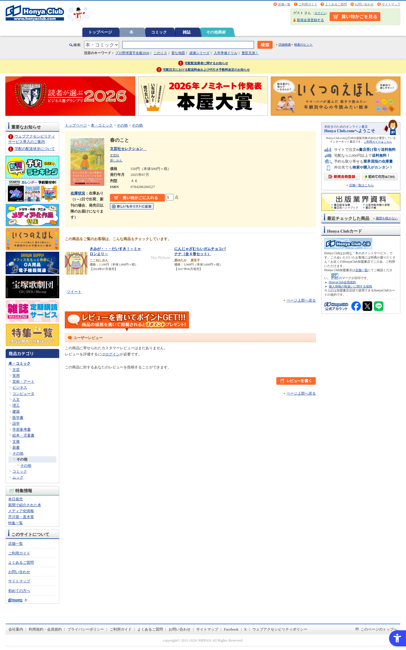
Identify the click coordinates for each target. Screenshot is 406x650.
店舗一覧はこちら (361, 185)
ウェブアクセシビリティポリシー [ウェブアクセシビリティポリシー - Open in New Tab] (279, 629)
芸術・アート (23, 381)
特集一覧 (15, 523)
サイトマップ (391, 4)
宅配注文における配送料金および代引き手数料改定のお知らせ (206, 69)
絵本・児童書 (23, 435)
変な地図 (178, 53)
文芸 (16, 370)
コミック (159, 32)
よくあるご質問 (336, 4)
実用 (16, 375)
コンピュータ (23, 394)
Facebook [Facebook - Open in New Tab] (231, 629)
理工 (16, 405)
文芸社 (114, 155)
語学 (16, 423)
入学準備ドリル (225, 53)
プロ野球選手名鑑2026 (132, 53)
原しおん (116, 160)
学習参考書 (21, 429)
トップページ (100, 32)
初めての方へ (19, 591)
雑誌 (187, 32)
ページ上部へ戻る (301, 300)
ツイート (74, 291)
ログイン (320, 13)
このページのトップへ (379, 629)
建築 (16, 411)
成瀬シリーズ (199, 53)
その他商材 (216, 32)
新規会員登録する (310, 20)
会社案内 (15, 629)
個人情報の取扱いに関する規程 (350, 286)
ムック (17, 477)
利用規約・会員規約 (45, 629)
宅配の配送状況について (35, 149)
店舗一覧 (284, 4)
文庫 (16, 441)
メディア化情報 (21, 511)
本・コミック (19, 363)
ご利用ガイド (308, 4)
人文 (16, 399)
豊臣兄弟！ (250, 53)
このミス (160, 53)
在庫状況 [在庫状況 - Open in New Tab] (77, 193)
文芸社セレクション (128, 149)
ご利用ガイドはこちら (378, 141)
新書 (16, 447)
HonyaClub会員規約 (342, 282)
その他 (17, 453)
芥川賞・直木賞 (21, 517)
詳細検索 (285, 44)
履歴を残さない (387, 218)
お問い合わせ (364, 4)
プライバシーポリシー (85, 629)
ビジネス (19, 387)
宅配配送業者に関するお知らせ (206, 63)
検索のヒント (303, 44)
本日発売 (15, 499)
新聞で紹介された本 (24, 505)
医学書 (17, 417)
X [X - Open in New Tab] (245, 629)
